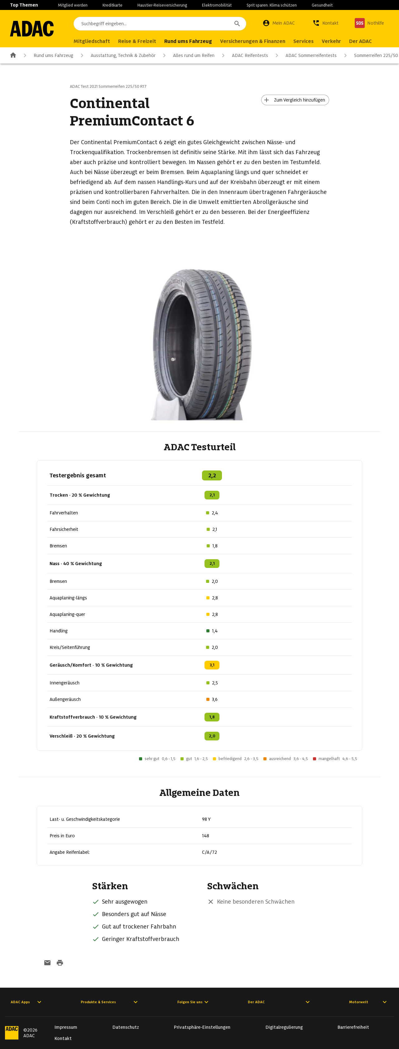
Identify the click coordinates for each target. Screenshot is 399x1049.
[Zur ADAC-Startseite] (32, 28)
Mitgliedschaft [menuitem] (92, 41)
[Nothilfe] (369, 23)
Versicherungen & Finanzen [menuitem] (252, 41)
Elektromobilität (217, 5)
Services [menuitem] (303, 41)
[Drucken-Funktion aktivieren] (60, 963)
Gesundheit (322, 5)
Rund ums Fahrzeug (47, 55)
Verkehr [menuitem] (331, 41)
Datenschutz (126, 1027)
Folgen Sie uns (193, 1002)
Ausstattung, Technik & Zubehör (117, 55)
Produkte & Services (110, 1002)
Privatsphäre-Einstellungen (202, 1027)
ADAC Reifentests (243, 55)
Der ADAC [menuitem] (360, 41)
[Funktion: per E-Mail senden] (47, 963)
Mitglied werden (73, 5)
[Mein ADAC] (278, 23)
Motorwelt (368, 1002)
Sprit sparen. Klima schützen (272, 5)
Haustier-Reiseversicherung (162, 5)
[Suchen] (237, 24)
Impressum (66, 1027)
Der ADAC (279, 1002)
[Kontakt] (325, 23)
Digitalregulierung (284, 1027)
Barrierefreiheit (353, 1027)
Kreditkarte (113, 5)
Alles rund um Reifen (187, 55)
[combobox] (160, 24)
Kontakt (63, 1038)
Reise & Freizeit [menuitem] (137, 41)
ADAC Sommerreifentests (305, 55)
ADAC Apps (27, 1002)
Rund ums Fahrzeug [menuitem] (188, 41)
